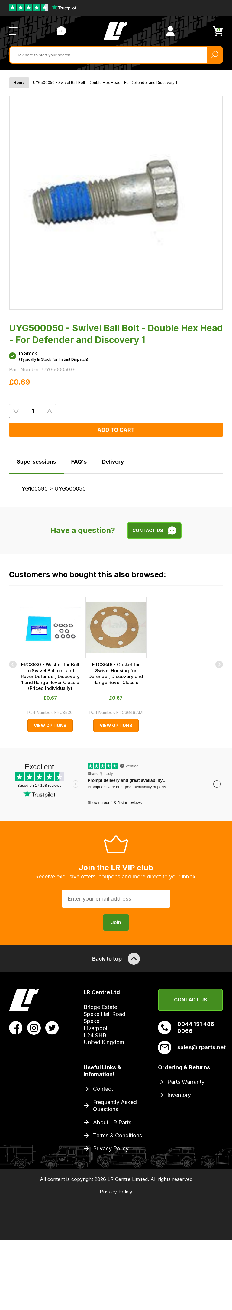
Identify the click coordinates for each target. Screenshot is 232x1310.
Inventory (179, 1095)
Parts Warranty (186, 1082)
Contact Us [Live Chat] (61, 31)
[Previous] (13, 664)
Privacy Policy (111, 1148)
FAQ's (79, 461)
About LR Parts (112, 1122)
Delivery (113, 461)
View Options (50, 725)
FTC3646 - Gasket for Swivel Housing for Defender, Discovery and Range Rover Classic (116, 673)
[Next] (219, 664)
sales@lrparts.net (190, 1047)
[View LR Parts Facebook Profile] (16, 1027)
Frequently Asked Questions (115, 1105)
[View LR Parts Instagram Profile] (34, 1027)
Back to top (116, 959)
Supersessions (36, 461)
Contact (103, 1089)
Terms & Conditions (117, 1135)
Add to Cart (115, 430)
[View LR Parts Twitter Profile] (52, 1027)
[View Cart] (218, 31)
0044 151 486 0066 (186, 1027)
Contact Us (190, 1000)
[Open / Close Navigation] (14, 31)
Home (19, 82)
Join (116, 922)
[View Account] (170, 31)
